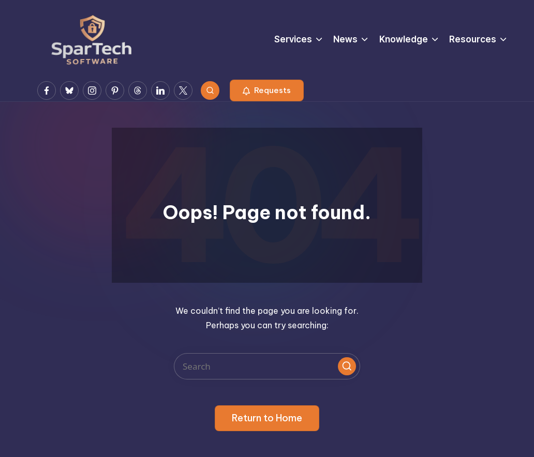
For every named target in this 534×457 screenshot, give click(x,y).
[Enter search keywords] (267, 366)
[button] (267, 90)
